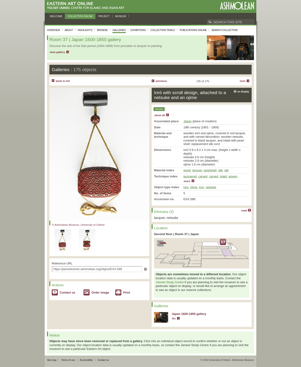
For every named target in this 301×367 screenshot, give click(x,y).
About (69, 30)
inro (185, 187)
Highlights (85, 30)
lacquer (197, 170)
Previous (161, 81)
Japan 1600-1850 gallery (189, 314)
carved (202, 176)
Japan (187, 121)
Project (104, 16)
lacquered (190, 176)
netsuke (211, 187)
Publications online (193, 30)
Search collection (224, 30)
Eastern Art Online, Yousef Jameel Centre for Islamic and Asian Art (87, 6)
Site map (51, 360)
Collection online (80, 16)
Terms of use (68, 360)
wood (187, 170)
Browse (102, 30)
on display (243, 91)
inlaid (223, 176)
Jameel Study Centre (170, 282)
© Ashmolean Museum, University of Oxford (78, 224)
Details (159, 109)
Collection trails (162, 30)
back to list (63, 81)
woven (232, 176)
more (187, 181)
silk (220, 170)
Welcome (56, 16)
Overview (53, 30)
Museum (120, 16)
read (244, 210)
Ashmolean (237, 6)
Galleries (119, 30)
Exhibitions (138, 30)
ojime (193, 187)
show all (159, 115)
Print (126, 292)
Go (174, 318)
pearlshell (210, 170)
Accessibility (86, 360)
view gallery (57, 52)
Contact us (67, 292)
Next (242, 81)
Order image (100, 292)
